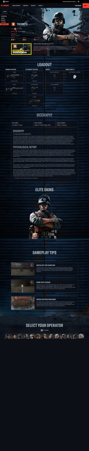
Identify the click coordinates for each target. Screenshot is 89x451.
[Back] (5, 11)
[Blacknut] (66, 428)
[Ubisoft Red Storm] (31, 434)
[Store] (11, 425)
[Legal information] (11, 441)
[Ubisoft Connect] (11, 427)
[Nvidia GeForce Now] (66, 427)
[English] (78, 420)
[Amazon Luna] (49, 435)
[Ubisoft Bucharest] (31, 431)
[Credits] (31, 441)
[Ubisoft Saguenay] (31, 437)
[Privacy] (11, 438)
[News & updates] (16, 5)
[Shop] (86, 5)
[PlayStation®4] (49, 432)
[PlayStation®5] (49, 431)
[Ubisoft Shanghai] (31, 438)
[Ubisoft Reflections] (31, 435)
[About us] (11, 429)
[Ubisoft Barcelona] (31, 428)
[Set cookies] (5, 442)
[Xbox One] (49, 430)
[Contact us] (11, 437)
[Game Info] (26, 5)
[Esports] (41, 5)
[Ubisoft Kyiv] (31, 432)
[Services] (33, 5)
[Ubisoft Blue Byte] (31, 430)
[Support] (11, 433)
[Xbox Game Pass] (49, 427)
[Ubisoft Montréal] (31, 427)
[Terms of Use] (11, 439)
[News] (11, 431)
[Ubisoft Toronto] (31, 440)
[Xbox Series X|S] (49, 428)
